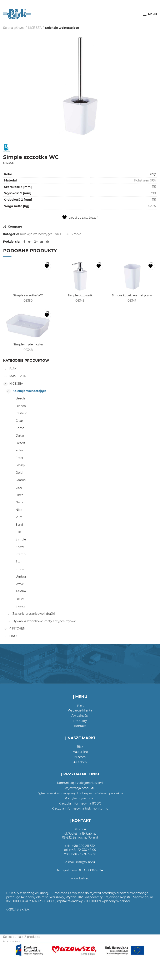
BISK (12, 369)
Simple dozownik (80, 295)
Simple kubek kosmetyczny (132, 295)
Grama (21, 480)
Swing (20, 606)
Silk (18, 532)
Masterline (80, 752)
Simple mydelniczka (28, 344)
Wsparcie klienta (80, 710)
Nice (19, 510)
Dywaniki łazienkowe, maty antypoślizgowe (44, 621)
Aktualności (80, 715)
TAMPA (21, 591)
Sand (19, 525)
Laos (19, 488)
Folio (19, 450)
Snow (20, 547)
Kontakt (80, 726)
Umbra (21, 577)
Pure (19, 517)
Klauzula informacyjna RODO (80, 803)
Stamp (20, 554)
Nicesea (80, 757)
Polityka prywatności (80, 798)
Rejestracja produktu (80, 788)
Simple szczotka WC (28, 295)
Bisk (80, 746)
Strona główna (14, 28)
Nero (19, 502)
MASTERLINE (18, 376)
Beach (20, 398)
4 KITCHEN (17, 629)
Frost (19, 458)
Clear (19, 421)
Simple (76, 234)
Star (19, 562)
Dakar (20, 435)
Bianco (21, 406)
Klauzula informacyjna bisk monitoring (80, 808)
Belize (20, 599)
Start (80, 705)
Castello (21, 413)
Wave (20, 584)
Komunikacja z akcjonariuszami (80, 783)
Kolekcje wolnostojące (62, 28)
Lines (19, 495)
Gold (19, 473)
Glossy (20, 465)
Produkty (80, 721)
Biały (152, 174)
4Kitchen (80, 762)
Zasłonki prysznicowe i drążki (33, 614)
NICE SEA (35, 28)
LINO (13, 636)
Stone (20, 569)
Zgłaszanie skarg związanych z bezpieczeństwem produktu (80, 793)
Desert (20, 443)
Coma (20, 428)
